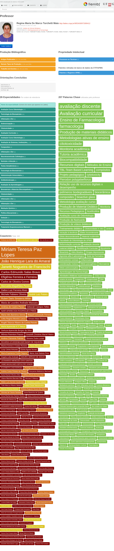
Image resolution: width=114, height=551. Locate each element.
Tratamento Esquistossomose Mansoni (28, 227)
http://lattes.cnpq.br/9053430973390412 (74, 23)
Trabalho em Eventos (28, 69)
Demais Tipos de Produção (28, 64)
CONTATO (31, 5)
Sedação (28, 218)
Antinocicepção (28, 124)
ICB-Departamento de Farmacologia (38, 30)
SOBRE (43, 5)
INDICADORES (17, 5)
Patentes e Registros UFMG (86, 73)
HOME (4, 5)
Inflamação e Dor (28, 119)
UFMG (108, 4)
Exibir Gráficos (6, 46)
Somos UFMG (91, 3)
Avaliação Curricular (28, 133)
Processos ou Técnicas (86, 59)
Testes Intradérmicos (28, 166)
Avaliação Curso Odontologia (28, 109)
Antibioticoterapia (28, 180)
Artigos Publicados (28, 59)
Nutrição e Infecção (28, 161)
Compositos (28, 147)
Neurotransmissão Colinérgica (28, 156)
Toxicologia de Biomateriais (28, 114)
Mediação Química (28, 208)
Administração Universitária (28, 175)
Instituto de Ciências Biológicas (32, 28)
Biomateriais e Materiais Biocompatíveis (28, 189)
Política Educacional (28, 213)
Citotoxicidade (28, 128)
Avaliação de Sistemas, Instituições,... (28, 142)
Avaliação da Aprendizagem (28, 185)
